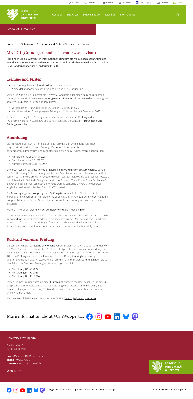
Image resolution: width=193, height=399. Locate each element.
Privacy (66, 389)
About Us (57, 14)
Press (87, 389)
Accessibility (98, 389)
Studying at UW (92, 14)
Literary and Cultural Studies (57, 44)
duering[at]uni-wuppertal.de (88, 256)
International (127, 14)
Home (10, 44)
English (181, 2)
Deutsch (165, 2)
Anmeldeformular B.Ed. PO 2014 (29, 163)
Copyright (77, 389)
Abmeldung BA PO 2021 (25, 272)
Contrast (75, 2)
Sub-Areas (73, 14)
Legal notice (55, 389)
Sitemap (110, 389)
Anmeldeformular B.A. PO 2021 (29, 160)
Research (110, 14)
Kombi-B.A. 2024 (87, 285)
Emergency (126, 2)
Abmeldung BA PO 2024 (25, 269)
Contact (11, 370)
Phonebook (92, 2)
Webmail (109, 2)
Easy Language (145, 2)
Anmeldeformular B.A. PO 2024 (29, 156)
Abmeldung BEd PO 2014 (26, 276)
